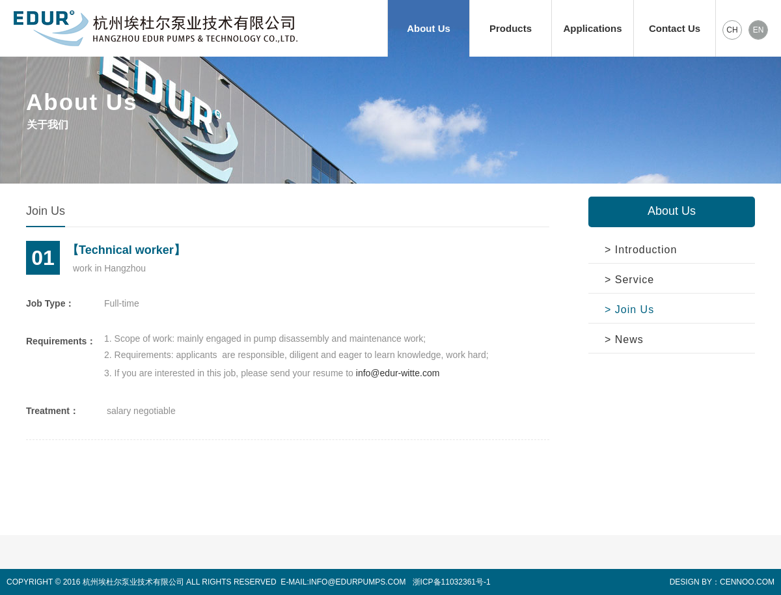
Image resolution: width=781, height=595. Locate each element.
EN (758, 30)
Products (510, 28)
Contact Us (674, 28)
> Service (629, 279)
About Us (428, 28)
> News (624, 339)
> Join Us (629, 309)
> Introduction (641, 249)
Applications (592, 28)
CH (731, 30)
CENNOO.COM (747, 582)
